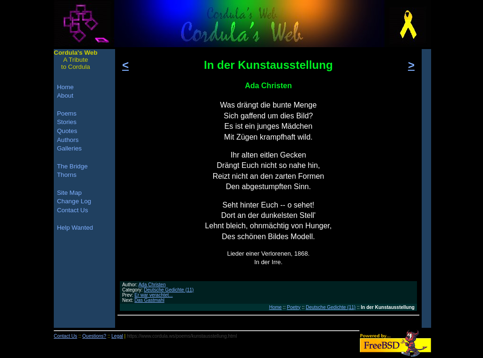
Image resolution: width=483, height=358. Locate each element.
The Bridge (72, 166)
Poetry (293, 307)
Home (275, 307)
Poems (66, 113)
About (65, 95)
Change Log (74, 201)
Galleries (69, 148)
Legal (117, 336)
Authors (68, 139)
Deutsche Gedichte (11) (169, 289)
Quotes (67, 130)
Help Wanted (75, 227)
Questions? (95, 336)
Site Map (69, 192)
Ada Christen (152, 284)
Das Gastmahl (149, 300)
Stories (66, 121)
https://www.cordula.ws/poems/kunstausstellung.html (182, 336)
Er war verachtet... (153, 295)
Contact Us (72, 210)
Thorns (66, 174)
